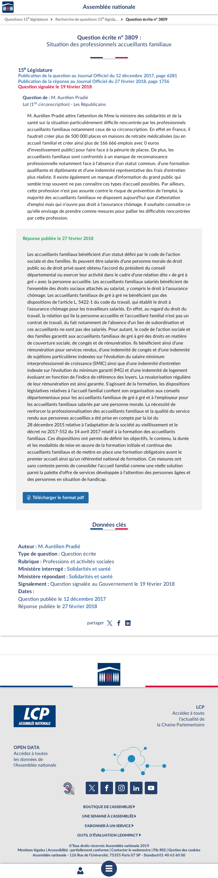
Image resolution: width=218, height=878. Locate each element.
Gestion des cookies (184, 850)
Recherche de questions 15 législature (87, 19)
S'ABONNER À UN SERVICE (108, 826)
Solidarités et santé (89, 569)
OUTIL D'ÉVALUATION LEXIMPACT (107, 835)
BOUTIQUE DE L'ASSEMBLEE (107, 807)
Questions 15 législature (26, 19)
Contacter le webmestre (131, 850)
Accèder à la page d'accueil (8, 7)
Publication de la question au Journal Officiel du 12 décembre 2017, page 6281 (97, 76)
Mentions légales (31, 850)
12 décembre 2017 (85, 599)
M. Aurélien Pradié (59, 546)
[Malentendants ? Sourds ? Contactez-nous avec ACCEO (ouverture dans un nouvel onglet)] (67, 788)
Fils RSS (159, 850)
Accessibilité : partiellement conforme (78, 850)
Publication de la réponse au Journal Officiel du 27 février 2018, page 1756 (93, 81)
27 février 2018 (79, 606)
